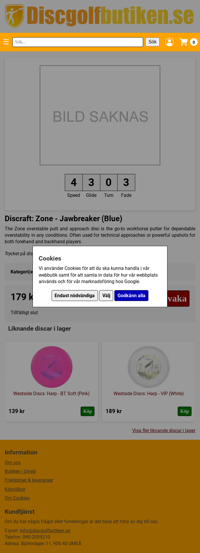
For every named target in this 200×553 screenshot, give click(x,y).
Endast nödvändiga (75, 295)
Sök (152, 41)
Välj (106, 295)
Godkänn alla (131, 295)
